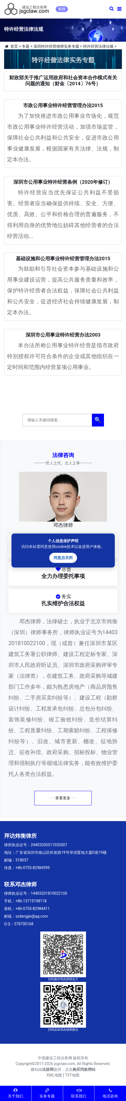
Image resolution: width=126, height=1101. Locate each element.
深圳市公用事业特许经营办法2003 (63, 335)
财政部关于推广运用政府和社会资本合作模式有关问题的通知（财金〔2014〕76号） (63, 80)
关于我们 (15, 1093)
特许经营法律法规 (98, 46)
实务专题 (47, 1093)
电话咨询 (110, 1093)
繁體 (62, 9)
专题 (25, 46)
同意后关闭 (63, 558)
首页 (14, 46)
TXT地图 (72, 1075)
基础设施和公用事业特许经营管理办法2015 (63, 258)
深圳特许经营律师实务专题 (56, 46)
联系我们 (78, 1093)
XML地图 (54, 1075)
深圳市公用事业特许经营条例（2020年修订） (63, 182)
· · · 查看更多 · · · (63, 798)
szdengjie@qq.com (32, 916)
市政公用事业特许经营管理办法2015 (63, 105)
